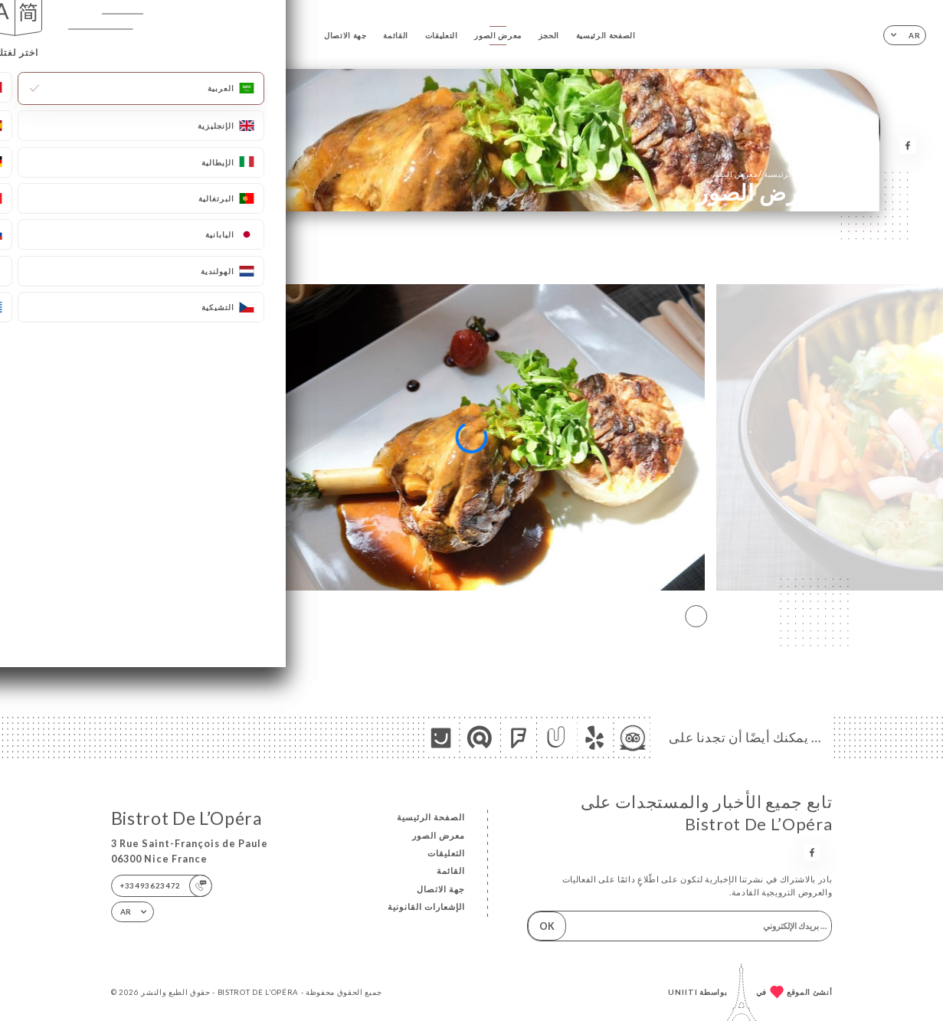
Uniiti (683, 991)
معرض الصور (498, 35)
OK (547, 926)
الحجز (549, 35)
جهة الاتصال (345, 35)
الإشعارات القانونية (426, 906)
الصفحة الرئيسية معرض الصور (767, 173)
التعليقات (441, 35)
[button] (696, 616)
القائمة (395, 35)
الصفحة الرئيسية (606, 35)
